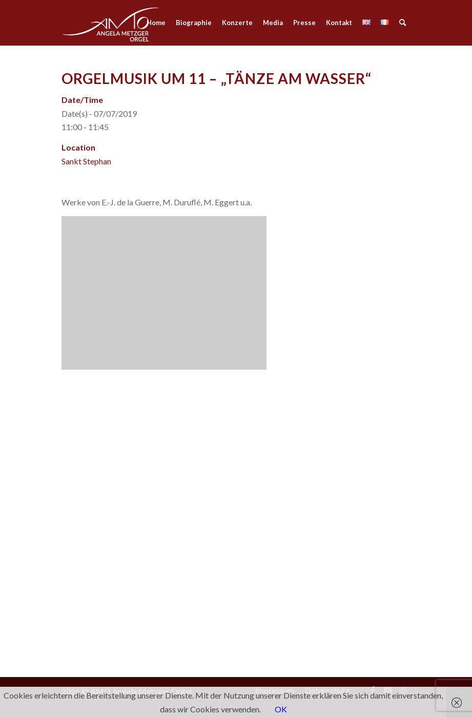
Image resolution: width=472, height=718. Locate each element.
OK (281, 709)
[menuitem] (156, 22)
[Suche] (402, 22)
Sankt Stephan (86, 161)
